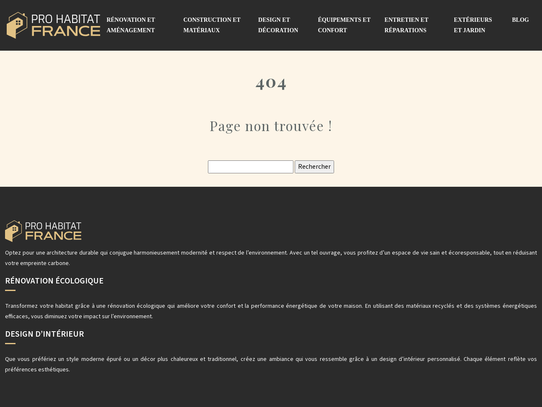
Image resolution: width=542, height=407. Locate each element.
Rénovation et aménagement (130, 25)
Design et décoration (278, 25)
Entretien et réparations (406, 25)
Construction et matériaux (211, 25)
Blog (520, 20)
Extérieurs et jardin (473, 25)
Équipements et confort (344, 25)
